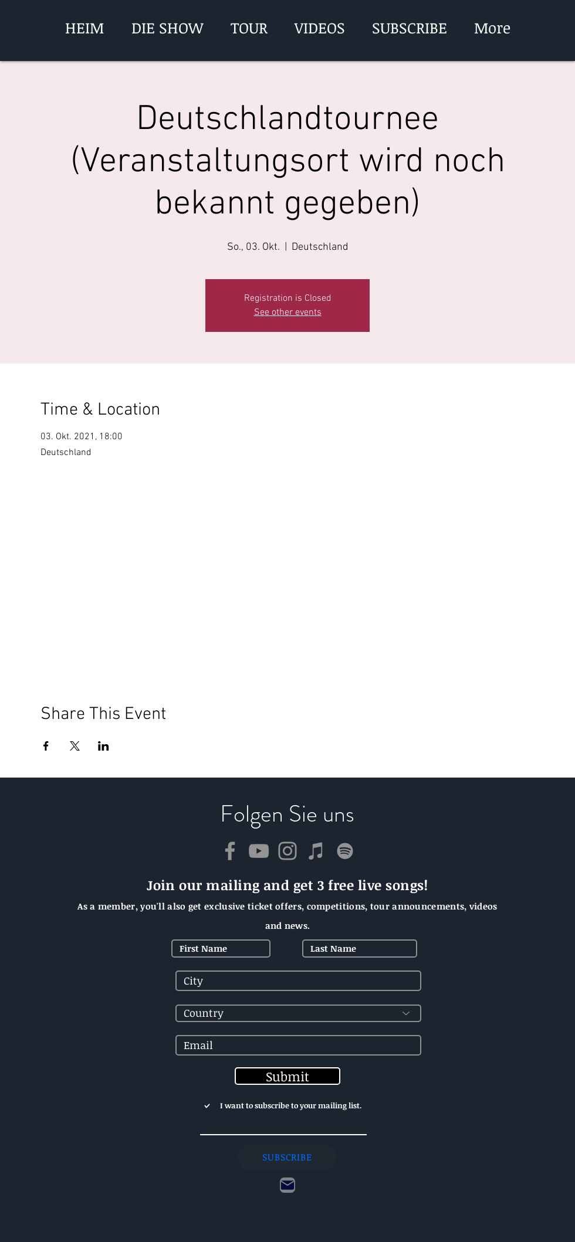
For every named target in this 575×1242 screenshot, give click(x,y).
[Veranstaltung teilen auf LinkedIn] (103, 746)
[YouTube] (258, 851)
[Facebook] (230, 851)
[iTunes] (316, 851)
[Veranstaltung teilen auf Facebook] (46, 746)
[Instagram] (287, 851)
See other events (288, 312)
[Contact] (287, 1185)
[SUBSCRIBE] (287, 1157)
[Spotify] (345, 851)
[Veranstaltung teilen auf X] (74, 746)
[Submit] (287, 1076)
